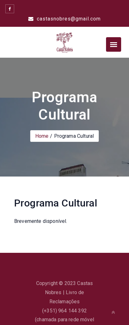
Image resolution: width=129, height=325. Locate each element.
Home (42, 136)
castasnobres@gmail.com (64, 19)
